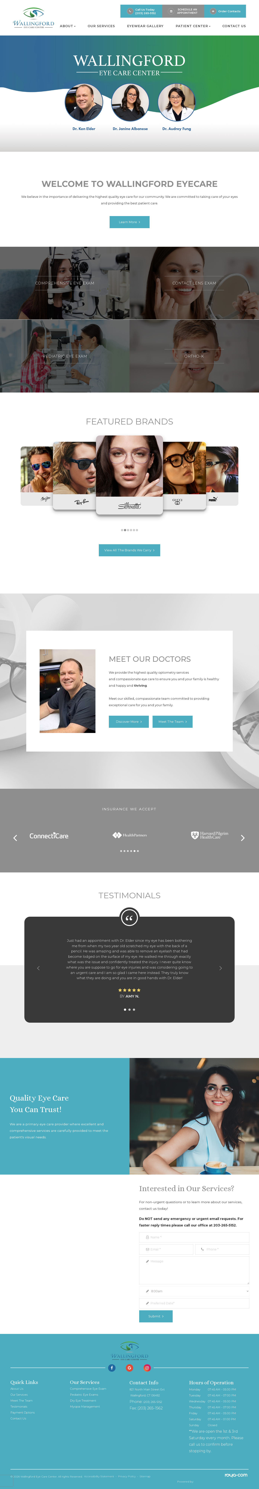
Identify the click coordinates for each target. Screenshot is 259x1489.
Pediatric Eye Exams (84, 1394)
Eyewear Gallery (145, 26)
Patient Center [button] (193, 26)
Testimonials (18, 1406)
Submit (154, 1316)
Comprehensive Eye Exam (88, 1388)
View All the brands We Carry (127, 550)
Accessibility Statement (99, 1476)
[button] (122, 530)
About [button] (68, 26)
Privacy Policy (127, 1476)
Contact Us (234, 26)
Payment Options (22, 1412)
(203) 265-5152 (145, 13)
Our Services (101, 26)
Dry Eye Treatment (83, 1400)
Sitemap (145, 1476)
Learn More (128, 222)
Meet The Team (21, 1400)
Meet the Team (171, 722)
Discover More (127, 722)
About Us (16, 1388)
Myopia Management (85, 1406)
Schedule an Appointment (187, 11)
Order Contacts (229, 11)
